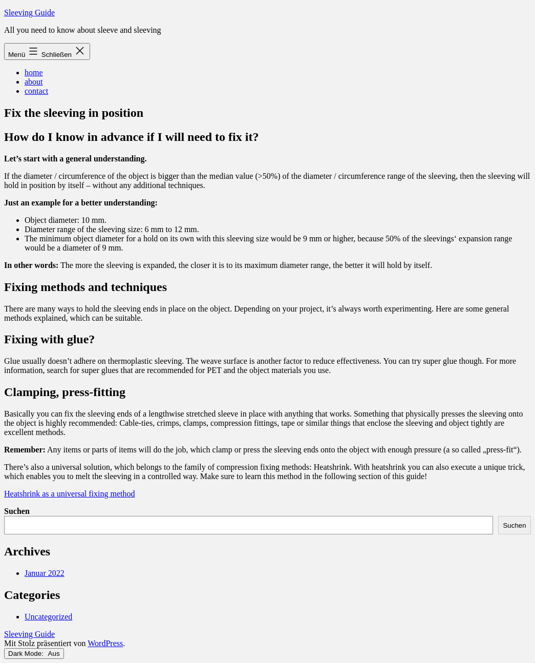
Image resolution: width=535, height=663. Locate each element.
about (34, 81)
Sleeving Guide (29, 12)
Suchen (17, 511)
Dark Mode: (34, 653)
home (34, 72)
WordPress (105, 643)
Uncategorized (48, 616)
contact (36, 91)
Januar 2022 (45, 573)
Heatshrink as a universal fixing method (69, 493)
